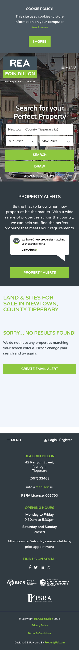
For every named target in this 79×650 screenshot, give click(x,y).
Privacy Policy (39, 625)
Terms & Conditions (39, 633)
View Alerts (29, 250)
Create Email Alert (39, 369)
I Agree (39, 42)
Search (40, 155)
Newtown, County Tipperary (33, 129)
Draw (39, 166)
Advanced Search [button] (39, 176)
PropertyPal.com (54, 642)
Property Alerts (39, 273)
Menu (69, 67)
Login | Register (60, 440)
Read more (39, 27)
